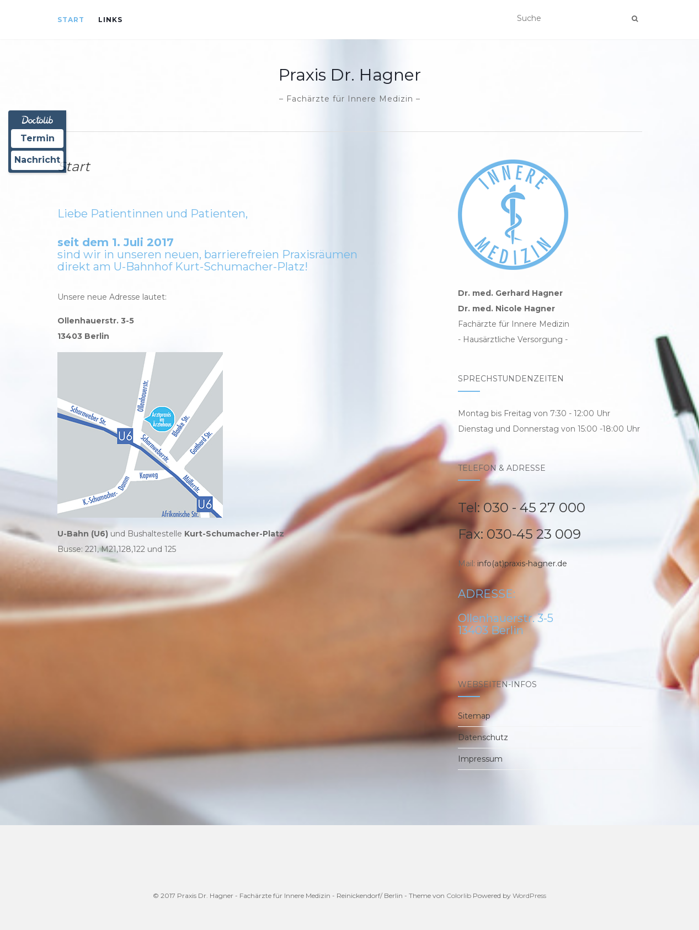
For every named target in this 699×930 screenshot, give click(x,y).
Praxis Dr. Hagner (350, 75)
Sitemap (474, 716)
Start (70, 19)
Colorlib (458, 895)
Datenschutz (483, 737)
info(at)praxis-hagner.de (522, 563)
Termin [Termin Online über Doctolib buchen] (37, 138)
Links (110, 19)
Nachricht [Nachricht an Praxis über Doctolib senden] (37, 160)
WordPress (529, 895)
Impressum (480, 759)
